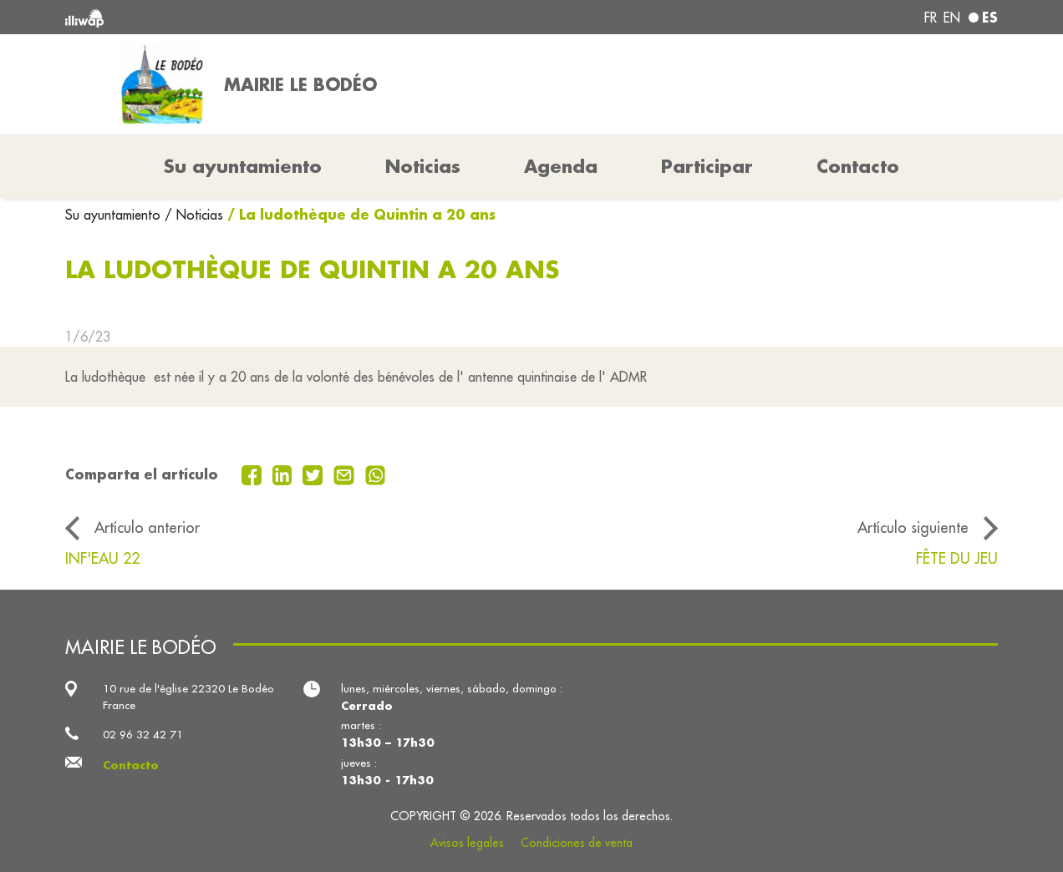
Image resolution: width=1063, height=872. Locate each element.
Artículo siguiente (913, 527)
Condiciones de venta (577, 842)
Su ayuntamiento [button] (243, 166)
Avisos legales (467, 842)
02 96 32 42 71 (143, 735)
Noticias (422, 166)
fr (930, 17)
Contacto (857, 166)
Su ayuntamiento (115, 214)
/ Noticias (194, 214)
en (951, 17)
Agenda (561, 166)
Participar (707, 166)
